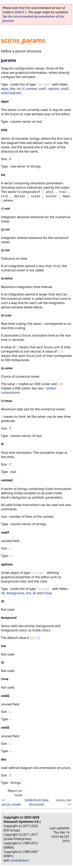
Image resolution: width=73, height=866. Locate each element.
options (53, 88)
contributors (20, 860)
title (12, 88)
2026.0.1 (20, 12)
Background (15, 593)
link (28, 593)
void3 (5, 93)
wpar (4, 88)
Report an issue (15, 793)
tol (19, 88)
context (31, 88)
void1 (43, 88)
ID (34, 593)
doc (18, 93)
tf (23, 88)
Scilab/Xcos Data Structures (36, 802)
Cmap (47, 593)
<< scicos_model (11, 802)
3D (3, 593)
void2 (65, 88)
